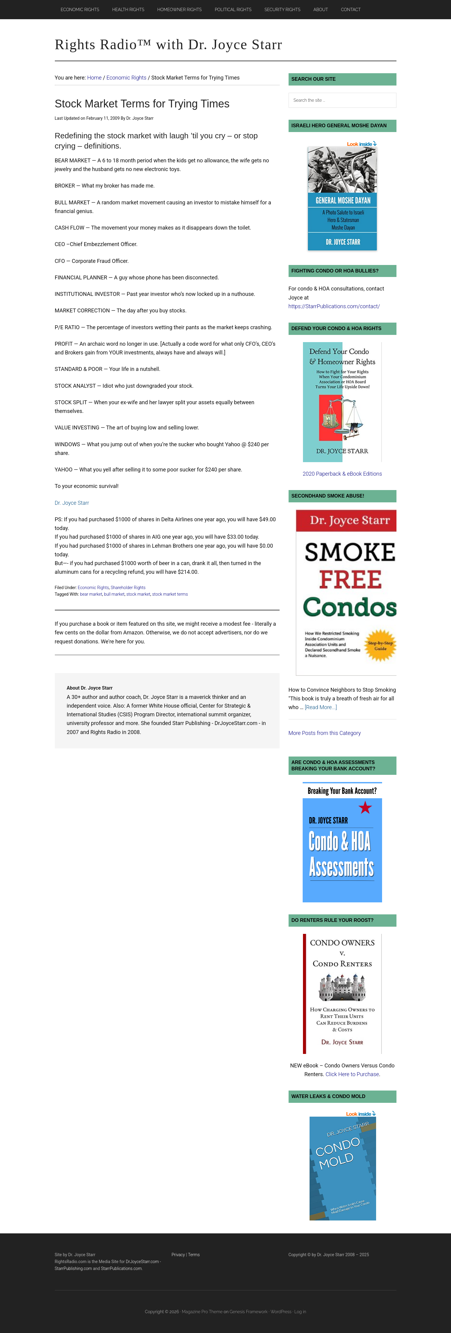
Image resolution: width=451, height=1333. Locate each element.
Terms (194, 1254)
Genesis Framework (249, 1311)
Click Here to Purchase (352, 1074)
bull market (114, 594)
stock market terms (170, 594)
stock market (138, 594)
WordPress (281, 1311)
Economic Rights (93, 587)
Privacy (178, 1254)
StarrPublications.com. (122, 1268)
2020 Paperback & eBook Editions (342, 474)
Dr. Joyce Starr (72, 503)
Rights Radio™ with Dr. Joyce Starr (169, 44)
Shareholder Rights (128, 587)
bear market (91, 594)
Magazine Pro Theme (202, 1311)
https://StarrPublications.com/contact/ (334, 306)
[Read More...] (321, 707)
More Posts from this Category (325, 733)
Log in (300, 1311)
